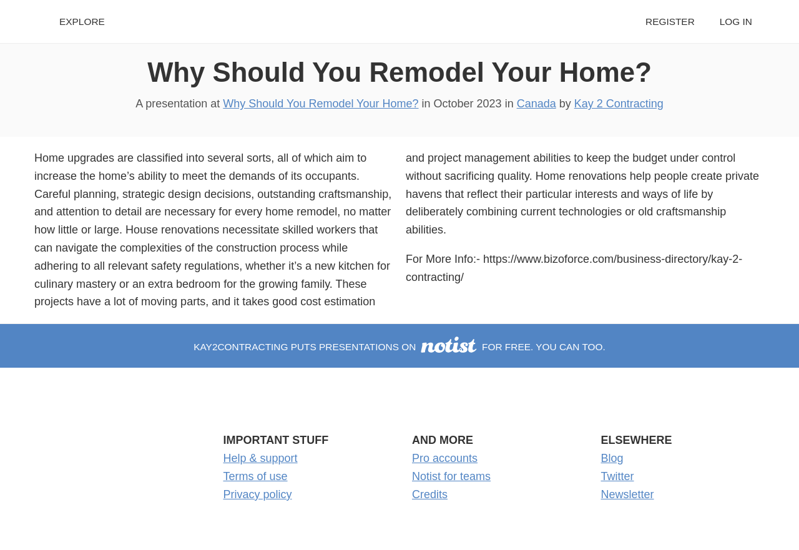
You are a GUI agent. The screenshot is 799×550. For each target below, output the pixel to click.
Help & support (260, 458)
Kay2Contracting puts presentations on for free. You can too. (399, 346)
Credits (430, 494)
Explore (82, 21)
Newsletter (627, 494)
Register (670, 21)
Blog (612, 458)
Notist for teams (451, 476)
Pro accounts (445, 458)
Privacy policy (257, 494)
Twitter (617, 476)
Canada (536, 103)
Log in (736, 21)
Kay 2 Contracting (619, 103)
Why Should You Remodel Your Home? (399, 72)
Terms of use (255, 476)
